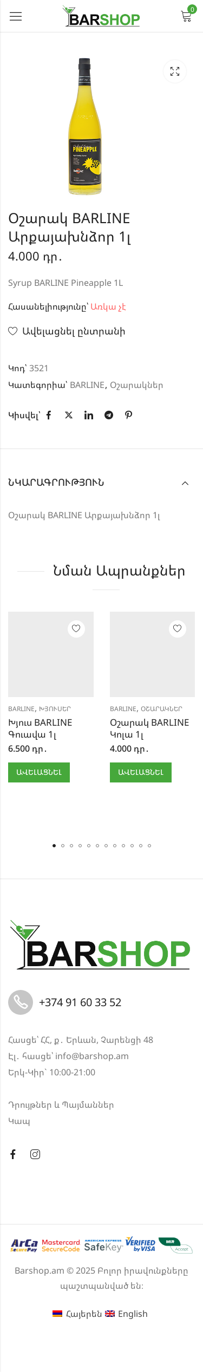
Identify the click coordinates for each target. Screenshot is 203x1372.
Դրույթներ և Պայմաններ (61, 1104)
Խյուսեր (55, 708)
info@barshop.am (92, 1056)
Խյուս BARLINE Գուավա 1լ (40, 728)
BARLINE (87, 385)
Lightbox (174, 71)
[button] (54, 845)
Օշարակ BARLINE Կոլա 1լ (149, 728)
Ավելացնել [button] (39, 772)
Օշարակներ (136, 385)
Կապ (19, 1121)
